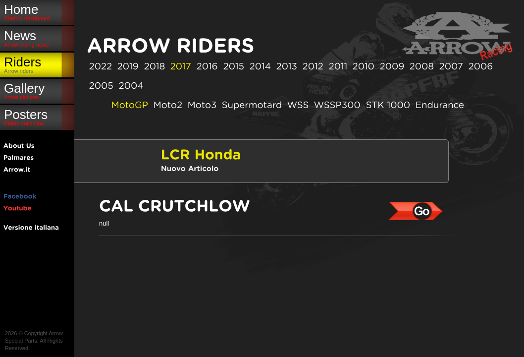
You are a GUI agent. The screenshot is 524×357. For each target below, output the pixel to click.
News (37, 38)
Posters (37, 116)
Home (37, 11)
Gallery (37, 90)
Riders (37, 64)
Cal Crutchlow (415, 211)
